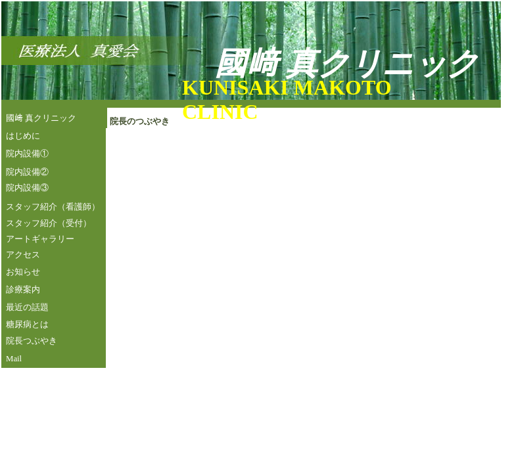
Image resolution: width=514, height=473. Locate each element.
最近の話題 (27, 307)
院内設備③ (27, 187)
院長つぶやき (31, 341)
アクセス (23, 254)
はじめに (23, 136)
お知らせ (23, 272)
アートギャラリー (40, 239)
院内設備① (27, 153)
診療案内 (23, 289)
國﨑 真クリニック (41, 118)
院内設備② (27, 172)
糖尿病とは (27, 324)
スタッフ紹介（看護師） (53, 207)
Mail (14, 358)
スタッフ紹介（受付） (48, 223)
